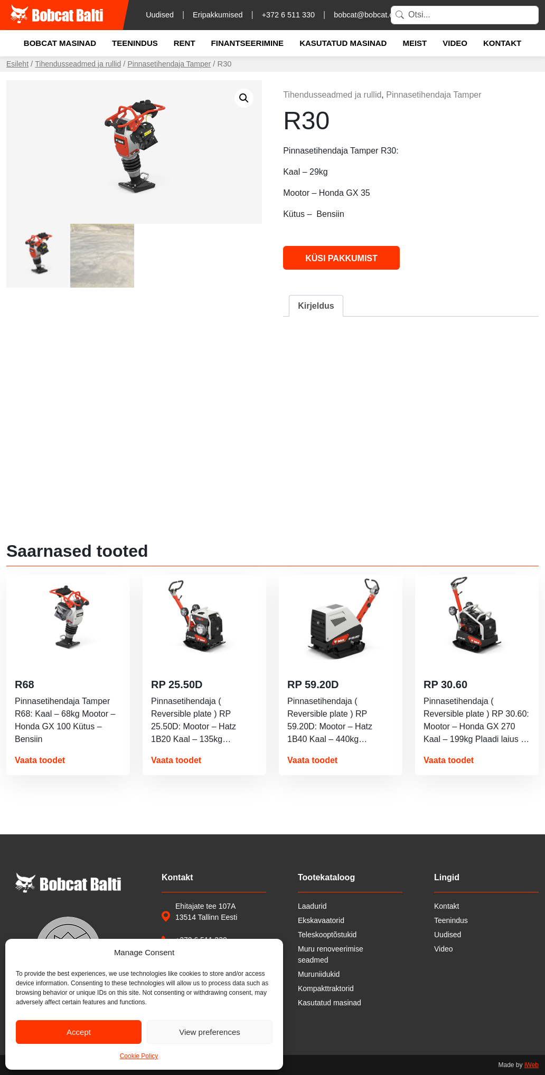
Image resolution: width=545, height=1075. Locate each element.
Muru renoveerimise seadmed (330, 954)
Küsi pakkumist (341, 258)
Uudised (160, 15)
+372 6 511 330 (288, 15)
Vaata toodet (40, 760)
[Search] (465, 15)
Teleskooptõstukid (327, 934)
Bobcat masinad (60, 43)
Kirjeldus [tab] (316, 305)
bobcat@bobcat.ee (366, 15)
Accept (79, 1032)
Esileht (17, 64)
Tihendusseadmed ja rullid (78, 64)
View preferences (209, 1032)
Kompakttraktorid (326, 988)
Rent (184, 43)
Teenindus (135, 43)
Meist (414, 43)
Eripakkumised (217, 15)
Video (455, 43)
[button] (243, 98)
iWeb (531, 1065)
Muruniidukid (319, 974)
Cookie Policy (139, 1056)
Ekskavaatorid (321, 920)
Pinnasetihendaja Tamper (169, 64)
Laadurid (312, 906)
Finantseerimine (247, 43)
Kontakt (502, 43)
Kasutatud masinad (343, 43)
